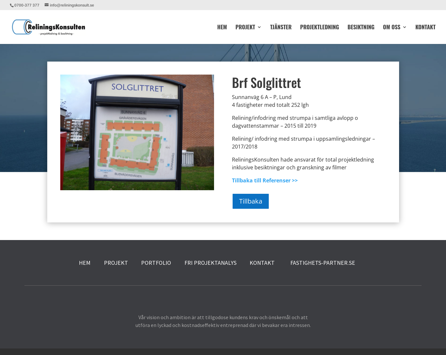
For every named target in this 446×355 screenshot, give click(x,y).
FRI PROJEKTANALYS (210, 262)
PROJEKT (245, 28)
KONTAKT (425, 28)
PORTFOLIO (156, 262)
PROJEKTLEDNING (319, 28)
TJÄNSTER (281, 28)
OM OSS (391, 28)
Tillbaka (250, 201)
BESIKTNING (361, 28)
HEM (222, 28)
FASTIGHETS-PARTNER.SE (321, 262)
